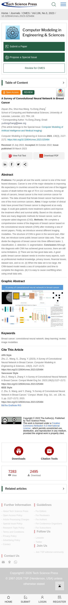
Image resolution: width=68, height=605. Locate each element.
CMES (26, 13)
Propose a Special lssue (21, 57)
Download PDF (49, 156)
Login (42, 599)
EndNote (13, 405)
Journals (15, 13)
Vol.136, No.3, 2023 (43, 13)
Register (59, 599)
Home (4, 13)
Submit (25, 599)
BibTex (4, 405)
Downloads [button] (19, 453)
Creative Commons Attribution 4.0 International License (41, 426)
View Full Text (17, 156)
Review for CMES (35, 68)
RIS (19, 405)
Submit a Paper (16, 46)
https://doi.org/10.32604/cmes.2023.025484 (28, 139)
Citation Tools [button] (49, 453)
